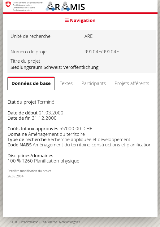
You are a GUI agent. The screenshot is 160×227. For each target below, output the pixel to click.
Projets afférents (132, 83)
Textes (66, 83)
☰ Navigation (80, 20)
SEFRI (14, 222)
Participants (93, 83)
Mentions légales (69, 222)
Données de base (31, 83)
